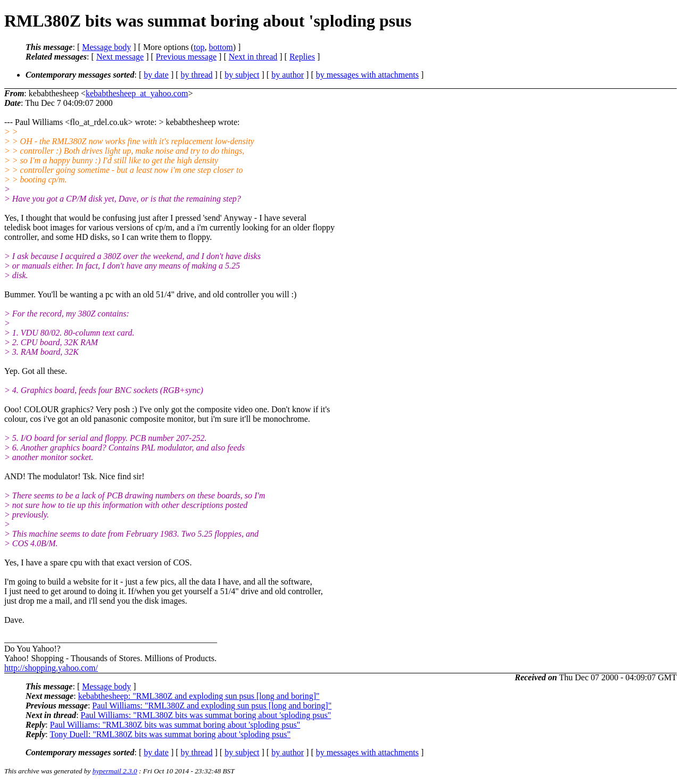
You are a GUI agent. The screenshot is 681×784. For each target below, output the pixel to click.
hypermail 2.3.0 (115, 771)
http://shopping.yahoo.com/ (51, 667)
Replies (302, 56)
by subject (242, 74)
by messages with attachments (367, 74)
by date (156, 74)
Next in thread (253, 56)
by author (287, 74)
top (199, 47)
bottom (220, 47)
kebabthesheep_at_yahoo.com (137, 93)
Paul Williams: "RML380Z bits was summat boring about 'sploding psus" (206, 715)
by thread (197, 74)
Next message (120, 56)
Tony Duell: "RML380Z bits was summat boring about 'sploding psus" (169, 734)
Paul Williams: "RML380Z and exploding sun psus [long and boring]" (211, 705)
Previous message (186, 56)
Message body (106, 47)
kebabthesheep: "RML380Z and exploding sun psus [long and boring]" (199, 695)
